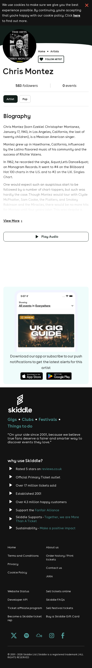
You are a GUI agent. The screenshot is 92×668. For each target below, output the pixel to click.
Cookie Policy (17, 572)
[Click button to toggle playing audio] (46, 236)
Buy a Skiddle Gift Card (62, 616)
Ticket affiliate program (25, 608)
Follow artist (51, 59)
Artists (54, 51)
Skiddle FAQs (55, 599)
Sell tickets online (58, 591)
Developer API (18, 599)
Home (41, 51)
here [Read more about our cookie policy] (76, 15)
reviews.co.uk (52, 469)
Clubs (28, 419)
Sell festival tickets (59, 608)
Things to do (20, 426)
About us (52, 547)
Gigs (12, 419)
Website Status (18, 591)
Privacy (13, 564)
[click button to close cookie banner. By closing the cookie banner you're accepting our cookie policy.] (87, 5)
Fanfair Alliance (47, 510)
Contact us (54, 568)
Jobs (49, 576)
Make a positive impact (57, 528)
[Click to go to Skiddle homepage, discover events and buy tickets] (20, 403)
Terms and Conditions (23, 556)
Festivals (48, 419)
